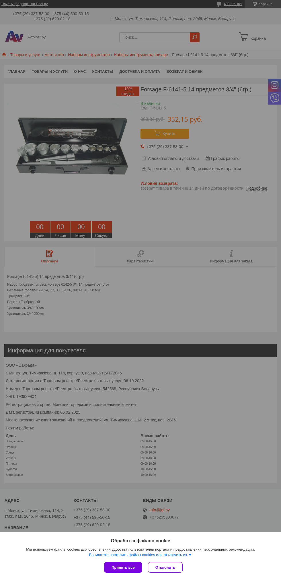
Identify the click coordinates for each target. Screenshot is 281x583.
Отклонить (165, 567)
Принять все (123, 567)
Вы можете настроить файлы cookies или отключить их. (138, 555)
